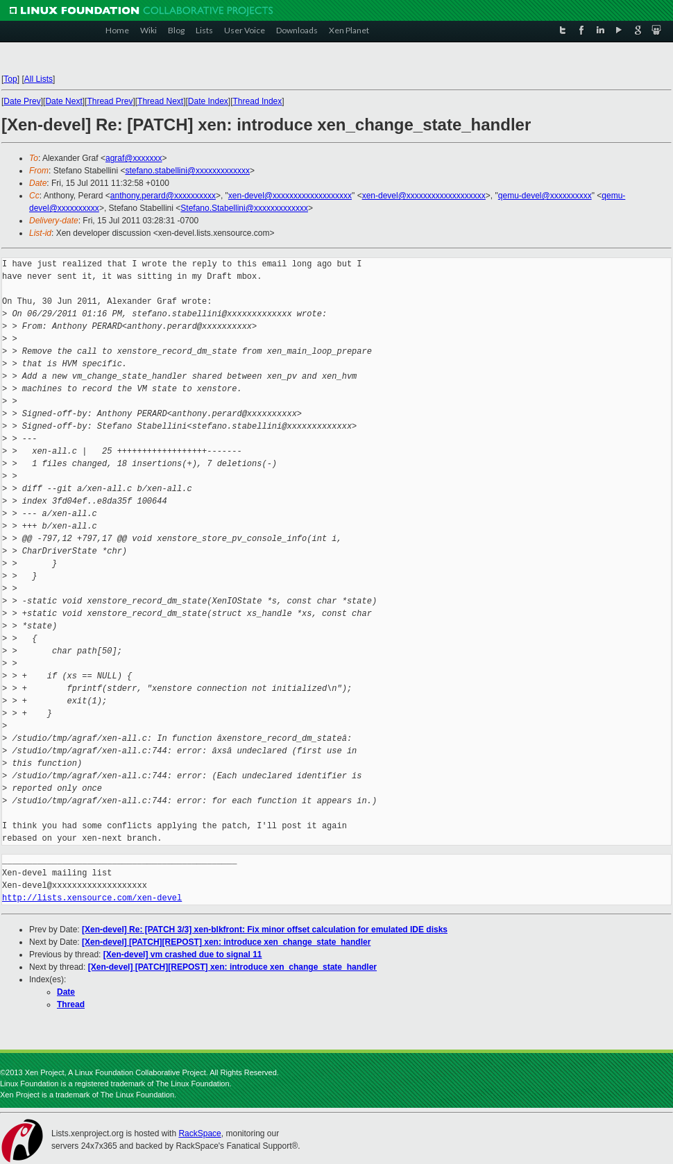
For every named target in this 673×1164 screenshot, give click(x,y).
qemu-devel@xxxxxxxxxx (545, 195)
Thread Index (257, 101)
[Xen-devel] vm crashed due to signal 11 (182, 954)
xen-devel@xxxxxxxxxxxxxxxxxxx (290, 195)
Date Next (63, 101)
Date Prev (21, 101)
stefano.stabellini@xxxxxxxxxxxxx (187, 171)
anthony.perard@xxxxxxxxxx (163, 195)
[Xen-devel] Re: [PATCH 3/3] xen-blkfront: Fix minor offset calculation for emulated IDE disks (265, 929)
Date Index (208, 101)
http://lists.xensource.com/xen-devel (92, 898)
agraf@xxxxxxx (133, 158)
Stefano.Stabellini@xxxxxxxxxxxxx (244, 208)
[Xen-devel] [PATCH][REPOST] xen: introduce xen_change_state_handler (226, 942)
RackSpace (199, 1133)
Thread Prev (110, 101)
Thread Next (160, 101)
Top (10, 79)
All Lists (38, 79)
